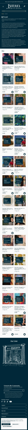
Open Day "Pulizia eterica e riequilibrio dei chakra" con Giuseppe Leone (7, 209)
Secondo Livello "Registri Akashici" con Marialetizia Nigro (7, 189)
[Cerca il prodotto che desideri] (13, 11)
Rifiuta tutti (15, 424)
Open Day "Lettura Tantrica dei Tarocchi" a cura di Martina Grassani (7, 307)
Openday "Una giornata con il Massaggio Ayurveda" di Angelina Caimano (7, 268)
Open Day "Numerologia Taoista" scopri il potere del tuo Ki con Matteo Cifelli (20, 228)
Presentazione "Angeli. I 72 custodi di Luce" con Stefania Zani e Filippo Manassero (7, 87)
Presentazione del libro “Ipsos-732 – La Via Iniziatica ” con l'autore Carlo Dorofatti (20, 129)
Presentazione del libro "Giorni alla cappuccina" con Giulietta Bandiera (7, 128)
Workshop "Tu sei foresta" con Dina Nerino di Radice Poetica (7, 229)
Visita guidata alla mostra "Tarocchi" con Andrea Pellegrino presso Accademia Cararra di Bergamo (20, 108)
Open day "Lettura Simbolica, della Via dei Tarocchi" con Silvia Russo (7, 249)
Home (3, 13)
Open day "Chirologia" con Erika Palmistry (19, 209)
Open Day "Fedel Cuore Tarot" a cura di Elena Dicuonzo (19, 170)
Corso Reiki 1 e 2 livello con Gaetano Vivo (20, 328)
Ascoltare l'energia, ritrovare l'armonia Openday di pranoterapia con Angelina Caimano (7, 67)
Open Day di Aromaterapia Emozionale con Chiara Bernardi (7, 288)
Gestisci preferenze (7, 426)
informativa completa (6, 421)
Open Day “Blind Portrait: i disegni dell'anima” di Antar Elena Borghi (20, 67)
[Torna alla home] (14, 6)
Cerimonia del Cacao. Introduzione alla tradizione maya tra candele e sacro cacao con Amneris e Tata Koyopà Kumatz (7, 329)
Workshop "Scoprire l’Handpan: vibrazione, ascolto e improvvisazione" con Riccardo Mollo (19, 150)
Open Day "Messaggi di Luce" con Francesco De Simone (7, 107)
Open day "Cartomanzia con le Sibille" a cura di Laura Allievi (7, 149)
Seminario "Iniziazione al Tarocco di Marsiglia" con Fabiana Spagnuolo (19, 189)
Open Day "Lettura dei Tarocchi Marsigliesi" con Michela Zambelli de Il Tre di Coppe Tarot (20, 268)
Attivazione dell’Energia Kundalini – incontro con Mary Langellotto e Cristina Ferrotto (20, 87)
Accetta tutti (6, 424)
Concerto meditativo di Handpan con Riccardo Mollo (7, 170)
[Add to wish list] (12, 54)
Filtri (3, 51)
